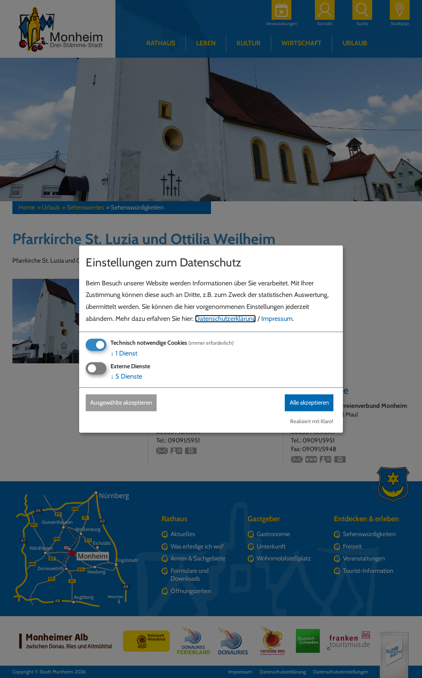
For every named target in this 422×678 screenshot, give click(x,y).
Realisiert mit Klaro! (311, 422)
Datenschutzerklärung (225, 318)
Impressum (277, 318)
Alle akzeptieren (304, 402)
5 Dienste (126, 376)
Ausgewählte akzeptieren (127, 402)
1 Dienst (123, 353)
